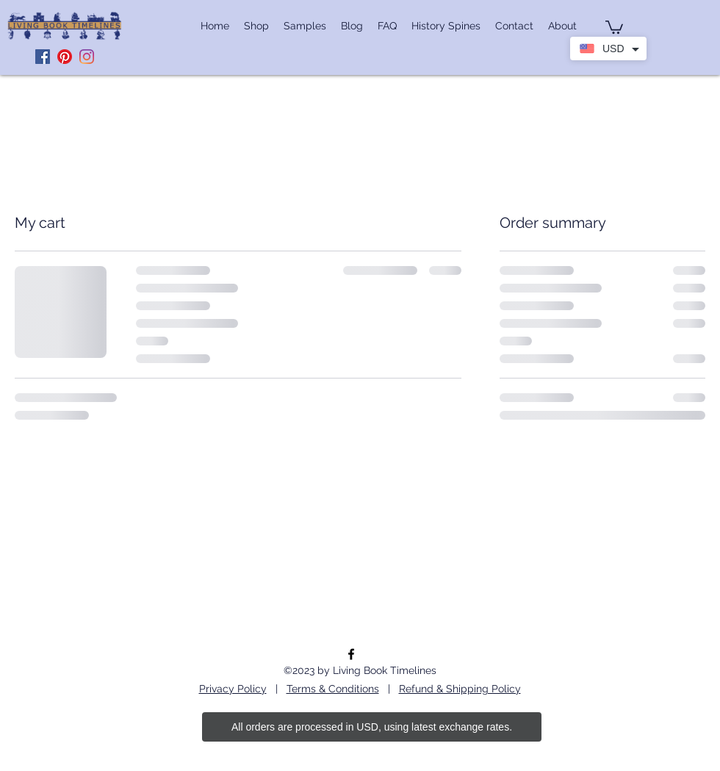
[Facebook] (42, 56)
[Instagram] (86, 56)
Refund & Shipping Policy (460, 689)
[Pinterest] (64, 56)
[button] (614, 26)
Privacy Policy (233, 689)
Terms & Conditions (333, 689)
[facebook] (351, 654)
